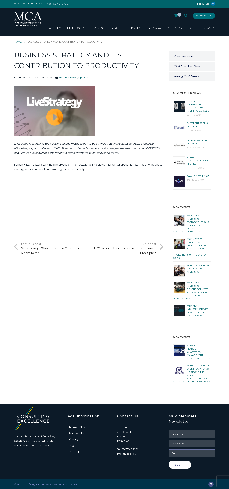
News (115, 28)
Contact (206, 28)
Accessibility (77, 433)
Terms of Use (77, 427)
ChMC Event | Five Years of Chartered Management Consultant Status (198, 352)
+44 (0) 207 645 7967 (56, 3)
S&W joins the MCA (198, 176)
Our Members (204, 15)
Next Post (122, 249)
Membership (75, 28)
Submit (180, 464)
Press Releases (184, 56)
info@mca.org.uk (127, 453)
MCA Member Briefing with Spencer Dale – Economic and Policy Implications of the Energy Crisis (189, 248)
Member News (68, 77)
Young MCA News (186, 76)
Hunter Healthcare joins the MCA (198, 160)
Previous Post (55, 249)
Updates (83, 77)
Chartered (183, 28)
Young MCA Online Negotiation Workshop (198, 268)
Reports (134, 28)
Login (72, 445)
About (54, 28)
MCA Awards (157, 28)
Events (98, 28)
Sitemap (74, 451)
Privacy (73, 439)
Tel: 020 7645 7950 (128, 449)
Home (18, 41)
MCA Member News (187, 66)
